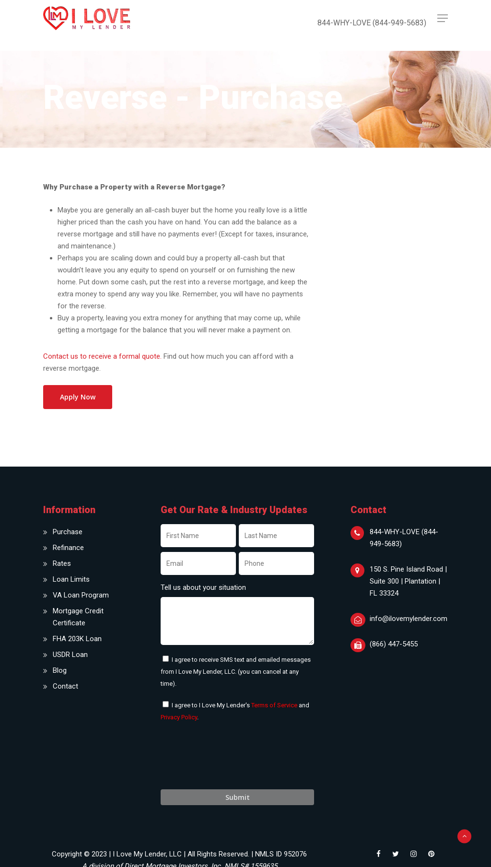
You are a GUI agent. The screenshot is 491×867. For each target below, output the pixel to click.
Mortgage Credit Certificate (78, 617)
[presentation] (233, 761)
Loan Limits (71, 579)
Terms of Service (274, 705)
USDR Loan (70, 654)
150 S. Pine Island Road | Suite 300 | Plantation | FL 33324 (408, 581)
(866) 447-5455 (394, 644)
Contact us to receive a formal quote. (102, 356)
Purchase (67, 531)
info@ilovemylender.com (408, 618)
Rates (62, 563)
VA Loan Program (81, 595)
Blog (60, 670)
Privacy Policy (179, 717)
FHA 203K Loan (77, 638)
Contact (65, 686)
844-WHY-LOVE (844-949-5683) (404, 537)
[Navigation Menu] (442, 18)
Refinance (68, 547)
